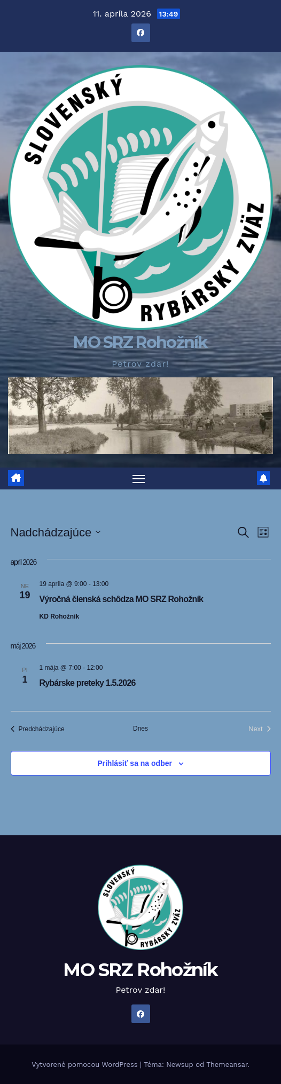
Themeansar (226, 1065)
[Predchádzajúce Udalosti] (38, 729)
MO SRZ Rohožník (140, 342)
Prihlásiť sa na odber (134, 763)
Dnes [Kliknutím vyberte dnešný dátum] (140, 728)
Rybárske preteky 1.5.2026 (88, 682)
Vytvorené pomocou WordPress (86, 1065)
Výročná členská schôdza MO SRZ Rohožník (122, 599)
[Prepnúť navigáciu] (139, 478)
